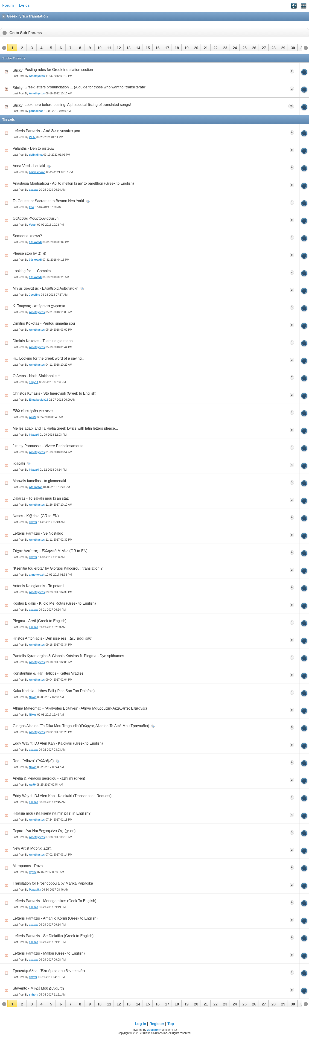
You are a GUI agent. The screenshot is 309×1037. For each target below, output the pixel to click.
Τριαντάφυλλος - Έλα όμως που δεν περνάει (49, 971)
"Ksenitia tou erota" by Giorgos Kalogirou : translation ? (57, 568)
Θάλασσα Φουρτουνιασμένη (35, 218)
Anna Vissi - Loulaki (29, 166)
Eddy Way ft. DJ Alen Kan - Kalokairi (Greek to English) (58, 743)
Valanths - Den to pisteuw (33, 148)
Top (170, 1024)
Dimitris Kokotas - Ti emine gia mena (43, 341)
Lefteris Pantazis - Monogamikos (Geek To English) (54, 901)
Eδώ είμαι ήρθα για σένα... (34, 411)
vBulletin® (154, 1029)
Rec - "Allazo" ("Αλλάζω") (33, 761)
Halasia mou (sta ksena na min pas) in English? (51, 813)
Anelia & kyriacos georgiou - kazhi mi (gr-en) (49, 778)
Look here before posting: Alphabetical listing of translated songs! (78, 105)
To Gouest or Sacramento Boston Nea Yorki (48, 201)
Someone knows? (27, 236)
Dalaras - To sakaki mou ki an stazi (41, 498)
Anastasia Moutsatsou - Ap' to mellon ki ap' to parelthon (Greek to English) (73, 183)
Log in (140, 1024)
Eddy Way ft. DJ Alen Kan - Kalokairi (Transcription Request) (62, 796)
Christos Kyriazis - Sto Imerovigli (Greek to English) (54, 393)
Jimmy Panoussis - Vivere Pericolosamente (48, 446)
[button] (12, 47)
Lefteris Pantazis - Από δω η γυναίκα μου (46, 131)
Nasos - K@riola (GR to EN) (36, 516)
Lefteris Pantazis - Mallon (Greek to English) (49, 953)
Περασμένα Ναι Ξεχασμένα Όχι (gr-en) (44, 831)
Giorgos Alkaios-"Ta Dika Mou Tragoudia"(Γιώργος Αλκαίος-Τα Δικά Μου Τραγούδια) (81, 726)
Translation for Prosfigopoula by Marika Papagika (53, 883)
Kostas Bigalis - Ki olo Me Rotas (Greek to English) (54, 603)
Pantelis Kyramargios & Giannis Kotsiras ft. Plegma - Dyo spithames (68, 656)
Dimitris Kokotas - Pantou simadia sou (44, 323)
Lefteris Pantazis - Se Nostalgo (38, 533)
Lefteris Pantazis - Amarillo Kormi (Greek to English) (55, 918)
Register (156, 1024)
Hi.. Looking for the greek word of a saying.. (48, 358)
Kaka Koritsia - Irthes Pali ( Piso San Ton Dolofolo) (54, 691)
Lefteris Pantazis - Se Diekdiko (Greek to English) (53, 936)
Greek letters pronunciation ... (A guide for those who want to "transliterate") (86, 87)
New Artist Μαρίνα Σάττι (32, 848)
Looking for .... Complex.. (33, 271)
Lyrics (24, 5)
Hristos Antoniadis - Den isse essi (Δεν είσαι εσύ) (52, 638)
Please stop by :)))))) (29, 253)
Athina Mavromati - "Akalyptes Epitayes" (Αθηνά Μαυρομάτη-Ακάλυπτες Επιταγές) (80, 708)
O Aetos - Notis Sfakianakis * (36, 376)
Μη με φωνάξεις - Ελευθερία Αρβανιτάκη (45, 288)
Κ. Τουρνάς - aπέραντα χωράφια (39, 306)
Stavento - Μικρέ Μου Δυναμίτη (38, 988)
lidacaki (19, 463)
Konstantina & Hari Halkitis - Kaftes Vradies (48, 673)
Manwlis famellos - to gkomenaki (39, 481)
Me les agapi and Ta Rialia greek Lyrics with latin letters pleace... (65, 428)
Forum (8, 5)
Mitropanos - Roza (28, 866)
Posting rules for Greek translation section (59, 70)
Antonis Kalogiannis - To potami (38, 586)
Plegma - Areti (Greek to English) (40, 621)
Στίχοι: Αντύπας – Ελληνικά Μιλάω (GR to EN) (50, 551)
